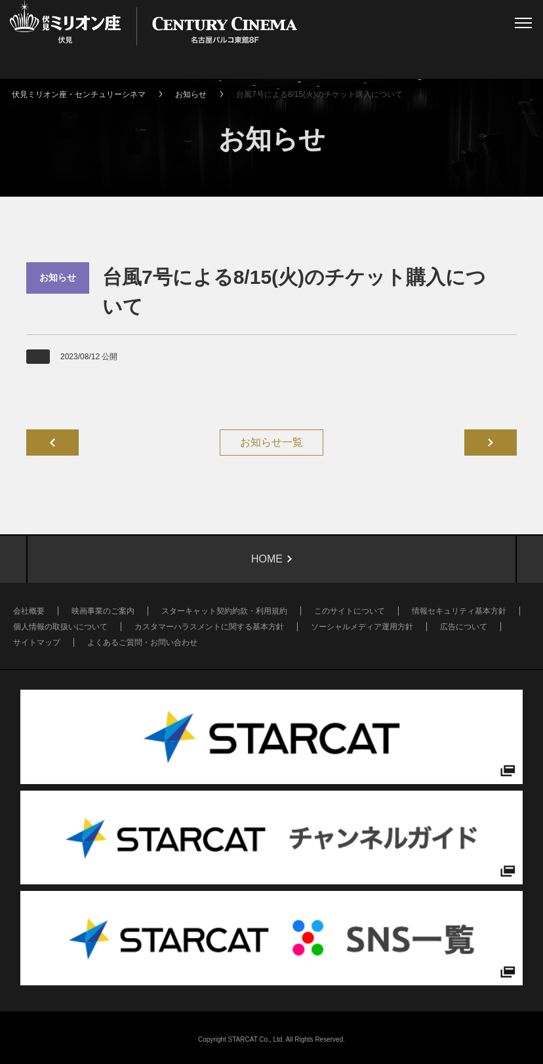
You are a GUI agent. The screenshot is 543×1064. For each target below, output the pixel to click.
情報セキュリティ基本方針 (459, 611)
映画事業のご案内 (102, 611)
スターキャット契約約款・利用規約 (224, 611)
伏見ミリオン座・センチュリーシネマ (79, 94)
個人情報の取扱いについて (60, 626)
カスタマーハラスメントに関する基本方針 (209, 626)
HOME (267, 558)
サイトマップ (36, 642)
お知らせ (191, 94)
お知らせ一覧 (271, 442)
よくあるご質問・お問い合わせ (142, 642)
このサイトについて (349, 611)
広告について (463, 626)
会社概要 (29, 611)
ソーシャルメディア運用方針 (362, 626)
